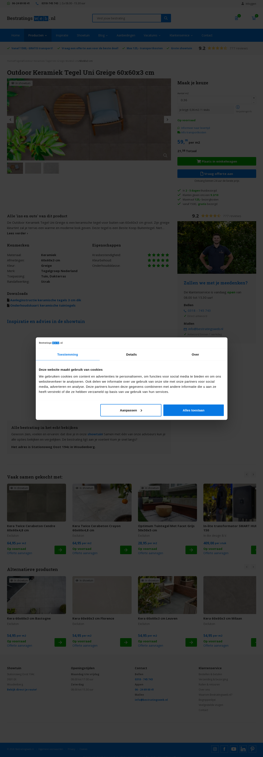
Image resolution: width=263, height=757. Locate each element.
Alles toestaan (193, 410)
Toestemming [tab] (67, 354)
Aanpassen (131, 410)
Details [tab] (131, 354)
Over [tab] (195, 354)
